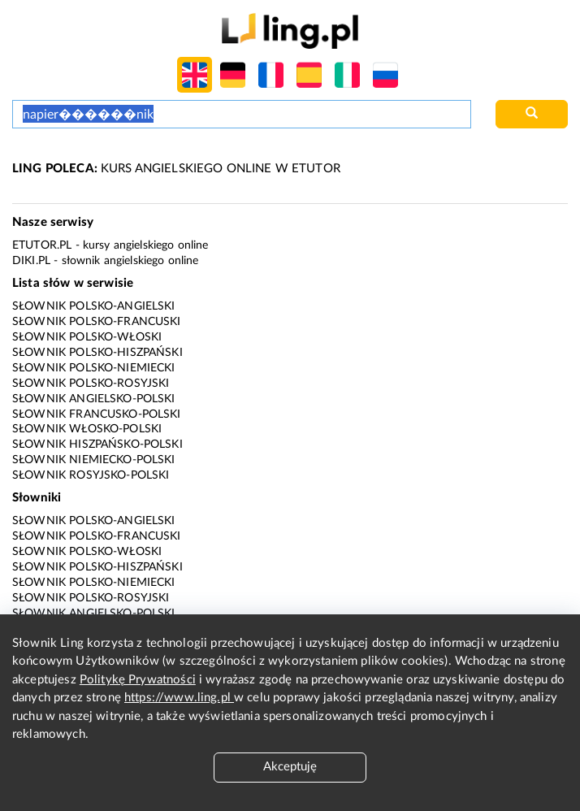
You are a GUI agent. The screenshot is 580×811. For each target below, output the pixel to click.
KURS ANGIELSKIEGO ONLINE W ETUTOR (176, 169)
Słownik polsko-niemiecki (93, 368)
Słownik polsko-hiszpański (97, 352)
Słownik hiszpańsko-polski (97, 444)
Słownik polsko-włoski (87, 337)
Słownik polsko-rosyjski (90, 383)
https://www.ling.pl (179, 698)
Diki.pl (31, 261)
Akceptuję (290, 767)
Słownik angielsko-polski (93, 399)
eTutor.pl (41, 245)
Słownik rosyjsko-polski (90, 475)
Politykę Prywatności (138, 680)
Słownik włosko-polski (87, 429)
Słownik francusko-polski (96, 414)
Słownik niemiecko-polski (93, 460)
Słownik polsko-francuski (96, 321)
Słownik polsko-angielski (93, 306)
